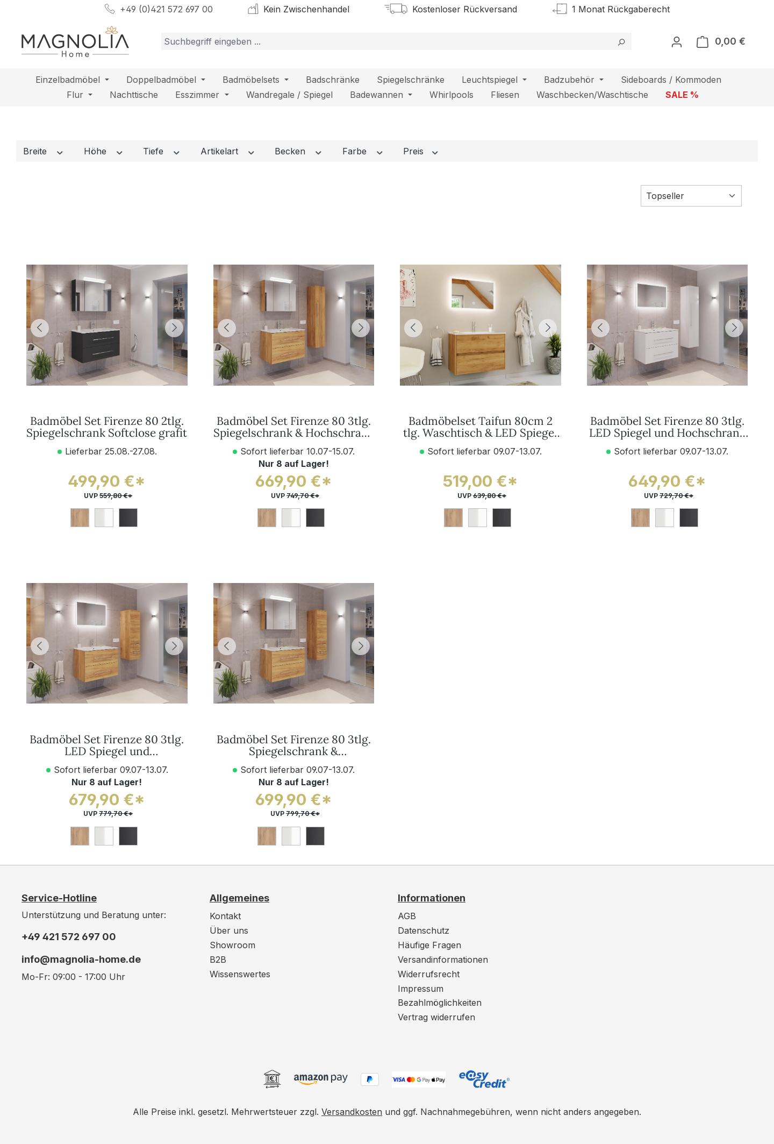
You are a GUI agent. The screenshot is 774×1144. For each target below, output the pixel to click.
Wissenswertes (240, 974)
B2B (218, 959)
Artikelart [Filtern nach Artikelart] (228, 151)
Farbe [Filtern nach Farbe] (363, 151)
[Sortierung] (691, 196)
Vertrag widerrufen (436, 1017)
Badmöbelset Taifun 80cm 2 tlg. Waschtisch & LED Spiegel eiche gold (480, 427)
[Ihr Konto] (677, 41)
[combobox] (386, 41)
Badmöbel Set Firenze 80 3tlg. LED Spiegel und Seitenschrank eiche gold (107, 746)
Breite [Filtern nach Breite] (43, 151)
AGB (407, 916)
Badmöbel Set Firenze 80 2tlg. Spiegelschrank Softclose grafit (106, 427)
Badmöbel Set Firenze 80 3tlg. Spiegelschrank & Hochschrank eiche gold (293, 427)
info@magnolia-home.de (81, 959)
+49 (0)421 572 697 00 (166, 9)
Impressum (420, 988)
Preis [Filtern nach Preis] (421, 151)
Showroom (232, 945)
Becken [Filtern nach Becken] (299, 151)
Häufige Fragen (429, 945)
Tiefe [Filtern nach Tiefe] (162, 151)
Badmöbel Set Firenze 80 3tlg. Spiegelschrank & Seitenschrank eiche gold (294, 746)
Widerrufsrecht (429, 974)
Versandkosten (351, 1111)
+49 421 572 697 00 (69, 936)
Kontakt (225, 916)
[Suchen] (621, 41)
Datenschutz (423, 930)
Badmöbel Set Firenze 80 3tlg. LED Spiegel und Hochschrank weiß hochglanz (667, 427)
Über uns (229, 930)
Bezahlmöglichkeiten (440, 1002)
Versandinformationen (443, 959)
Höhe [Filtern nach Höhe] (104, 151)
